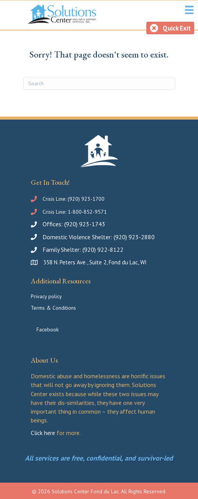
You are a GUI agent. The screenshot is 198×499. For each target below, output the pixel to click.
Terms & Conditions (53, 307)
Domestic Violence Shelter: (78, 237)
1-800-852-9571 (87, 211)
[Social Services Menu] (189, 10)
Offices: (53, 224)
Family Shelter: (62, 249)
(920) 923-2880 (134, 237)
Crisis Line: (55, 198)
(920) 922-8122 (103, 249)
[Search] (99, 83)
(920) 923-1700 (86, 198)
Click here (43, 433)
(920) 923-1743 (84, 224)
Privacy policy (46, 296)
